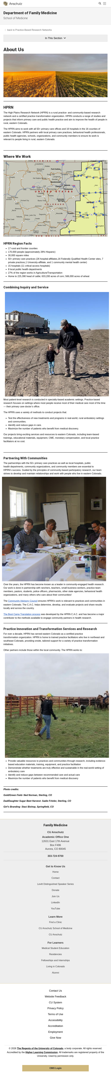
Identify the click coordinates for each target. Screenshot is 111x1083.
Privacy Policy (55, 1008)
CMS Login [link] (55, 1068)
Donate (55, 890)
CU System (55, 1002)
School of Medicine (15, 18)
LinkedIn (55, 902)
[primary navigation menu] (105, 4)
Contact (55, 878)
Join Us (55, 896)
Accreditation (55, 1026)
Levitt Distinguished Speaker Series (55, 884)
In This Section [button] (55, 38)
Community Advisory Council (23, 601)
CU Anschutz (55, 934)
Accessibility (55, 1020)
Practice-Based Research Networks (33, 30)
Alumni (55, 972)
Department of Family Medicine (30, 13)
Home (55, 872)
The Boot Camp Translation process (21, 614)
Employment (55, 1031)
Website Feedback (55, 996)
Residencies (55, 954)
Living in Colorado (55, 966)
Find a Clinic (55, 922)
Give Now (55, 1037)
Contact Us (55, 990)
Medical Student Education (55, 948)
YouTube (55, 908)
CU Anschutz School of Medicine (55, 928)
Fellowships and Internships (55, 960)
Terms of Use (55, 1014)
